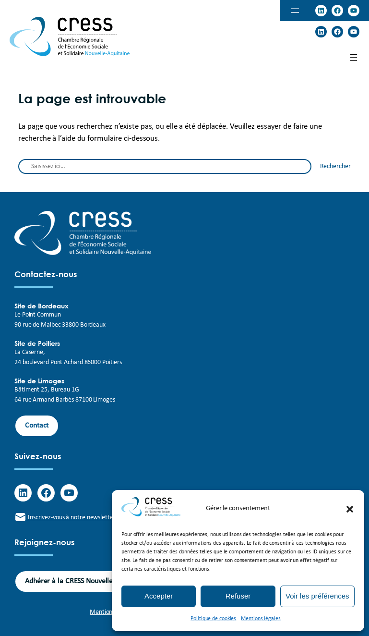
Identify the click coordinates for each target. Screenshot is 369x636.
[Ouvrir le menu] (295, 10)
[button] (350, 509)
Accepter (158, 596)
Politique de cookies (213, 619)
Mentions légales (260, 619)
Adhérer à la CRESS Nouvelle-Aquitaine (84, 581)
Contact (36, 425)
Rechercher (335, 166)
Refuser (238, 596)
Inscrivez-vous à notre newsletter (65, 517)
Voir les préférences (317, 596)
